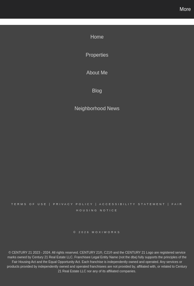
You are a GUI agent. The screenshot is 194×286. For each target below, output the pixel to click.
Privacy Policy (73, 204)
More (185, 9)
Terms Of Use (29, 204)
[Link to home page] (8, 9)
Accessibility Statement (132, 204)
